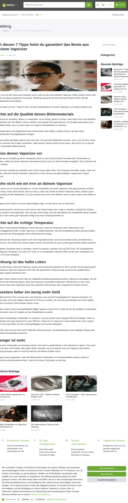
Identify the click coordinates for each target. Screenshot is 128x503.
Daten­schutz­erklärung (40, 494)
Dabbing (5, 31)
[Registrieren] (103, 5)
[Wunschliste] (110, 5)
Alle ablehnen (107, 474)
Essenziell (10, 499)
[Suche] (88, 5)
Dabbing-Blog (118, 15)
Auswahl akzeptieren (107, 480)
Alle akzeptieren (107, 468)
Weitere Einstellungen (56, 499)
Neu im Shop (27, 15)
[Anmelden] (97, 5)
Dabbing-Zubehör (10, 15)
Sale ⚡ (38, 15)
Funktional (40, 499)
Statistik (25, 499)
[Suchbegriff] (54, 5)
